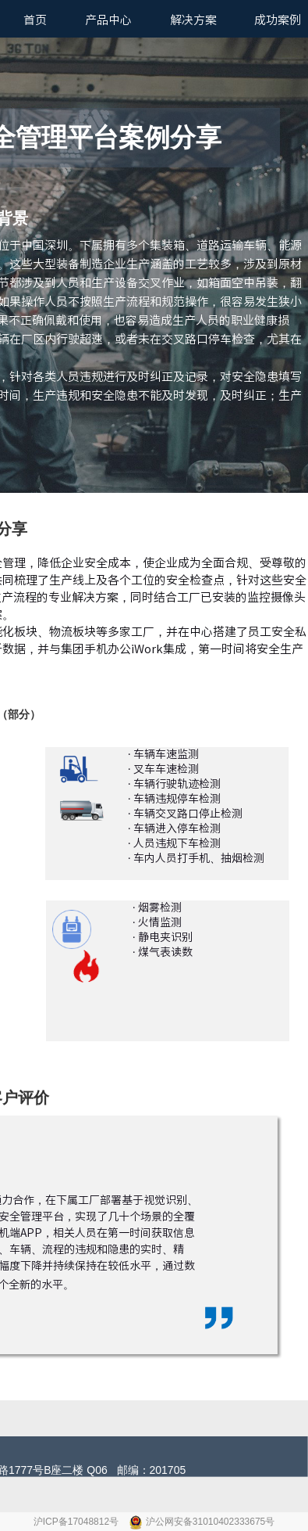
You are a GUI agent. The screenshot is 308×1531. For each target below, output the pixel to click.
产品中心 (108, 20)
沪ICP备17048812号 (78, 1521)
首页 (35, 20)
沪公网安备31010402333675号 (210, 1521)
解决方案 (193, 20)
